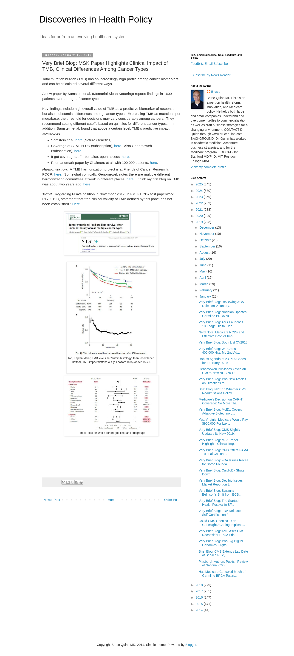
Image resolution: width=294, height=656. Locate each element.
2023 (200, 197)
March (204, 284)
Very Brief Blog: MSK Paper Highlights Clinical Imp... (218, 442)
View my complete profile (208, 167)
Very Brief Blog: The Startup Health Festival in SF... (218, 502)
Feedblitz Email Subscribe (209, 63)
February (206, 290)
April (203, 277)
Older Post (171, 500)
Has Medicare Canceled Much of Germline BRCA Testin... (222, 573)
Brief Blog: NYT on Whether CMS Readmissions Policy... (222, 391)
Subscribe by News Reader (211, 75)
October (205, 240)
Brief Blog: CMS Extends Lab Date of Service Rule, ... (223, 553)
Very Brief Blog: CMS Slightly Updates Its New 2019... (219, 431)
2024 (200, 191)
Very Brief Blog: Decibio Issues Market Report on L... (221, 482)
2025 (200, 184)
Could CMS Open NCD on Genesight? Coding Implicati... (222, 523)
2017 (200, 591)
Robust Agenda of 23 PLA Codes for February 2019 (222, 361)
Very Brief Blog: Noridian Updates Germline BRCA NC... (223, 314)
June (203, 265)
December (207, 227)
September (207, 246)
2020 (200, 216)
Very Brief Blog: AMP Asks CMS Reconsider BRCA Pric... (221, 533)
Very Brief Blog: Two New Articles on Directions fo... (222, 381)
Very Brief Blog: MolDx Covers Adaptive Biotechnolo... (220, 411)
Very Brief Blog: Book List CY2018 (223, 342)
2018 (200, 585)
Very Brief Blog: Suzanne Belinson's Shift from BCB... (220, 492)
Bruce (215, 92)
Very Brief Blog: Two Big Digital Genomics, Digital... (221, 543)
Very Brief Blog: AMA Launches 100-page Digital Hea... (221, 324)
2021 (200, 209)
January (205, 296)
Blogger (190, 645)
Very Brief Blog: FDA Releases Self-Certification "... (220, 513)
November (207, 234)
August (204, 252)
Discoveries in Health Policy (96, 19)
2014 (200, 610)
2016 (200, 597)
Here (76, 204)
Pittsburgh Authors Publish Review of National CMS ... (223, 563)
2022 (200, 203)
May (202, 271)
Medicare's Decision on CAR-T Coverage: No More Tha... (221, 401)
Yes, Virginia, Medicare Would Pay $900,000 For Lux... (223, 421)
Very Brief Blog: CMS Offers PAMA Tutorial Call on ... (223, 452)
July (202, 259)
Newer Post (51, 500)
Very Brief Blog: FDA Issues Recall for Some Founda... (223, 462)
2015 (200, 604)
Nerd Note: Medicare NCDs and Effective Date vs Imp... (221, 334)
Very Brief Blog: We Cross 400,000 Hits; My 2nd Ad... (219, 351)
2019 (200, 222)
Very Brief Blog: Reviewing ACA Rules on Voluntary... (221, 304)
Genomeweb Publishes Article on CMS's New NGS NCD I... (222, 371)
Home (112, 500)
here (79, 140)
